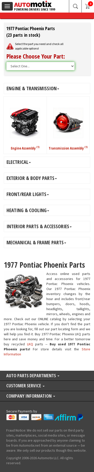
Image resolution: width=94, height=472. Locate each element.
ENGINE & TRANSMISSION (33, 88)
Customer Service (25, 386)
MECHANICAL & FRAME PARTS (36, 242)
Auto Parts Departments (32, 376)
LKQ (30, 344)
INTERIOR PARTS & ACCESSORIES (39, 226)
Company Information (30, 396)
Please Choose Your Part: (35, 56)
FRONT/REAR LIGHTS (28, 194)
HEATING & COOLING (28, 210)
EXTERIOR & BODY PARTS (32, 178)
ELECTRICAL (19, 162)
